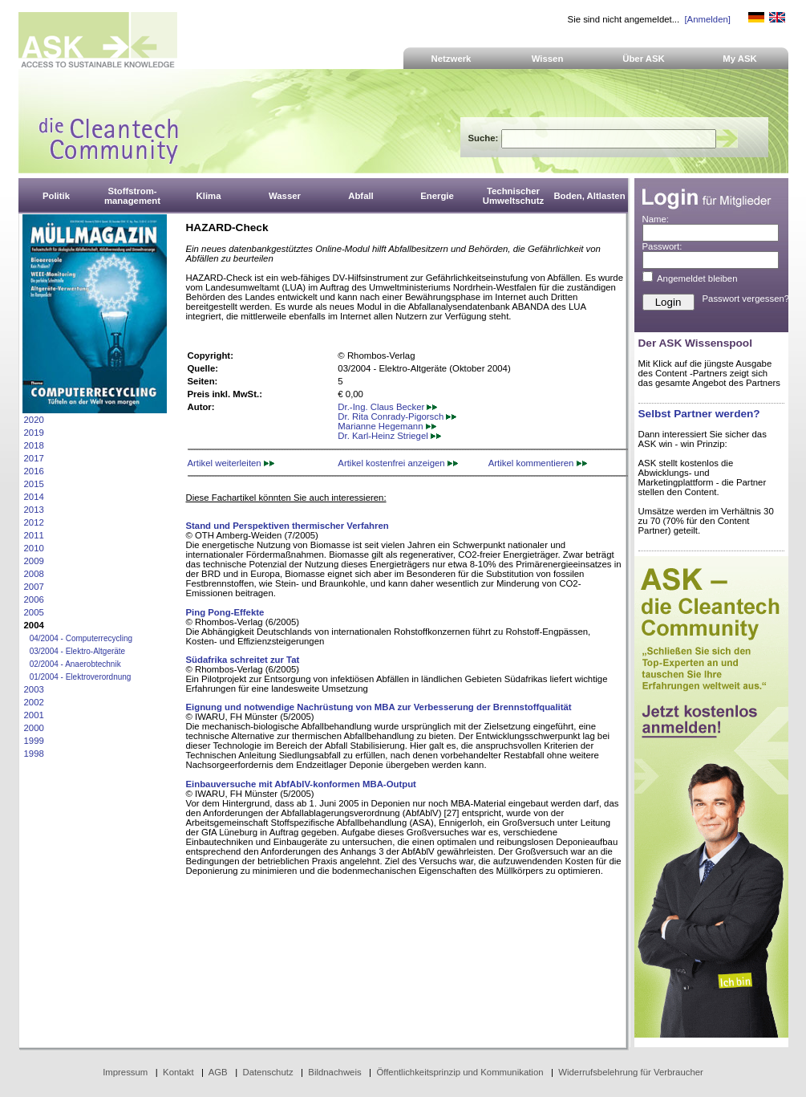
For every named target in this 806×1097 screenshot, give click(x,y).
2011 (34, 535)
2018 (34, 445)
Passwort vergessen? (746, 298)
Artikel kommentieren (537, 463)
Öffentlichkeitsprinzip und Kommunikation (459, 1072)
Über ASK (643, 58)
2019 (34, 432)
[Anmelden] (707, 19)
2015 (34, 484)
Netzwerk (451, 58)
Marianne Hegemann (386, 426)
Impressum (125, 1072)
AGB (218, 1072)
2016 (34, 471)
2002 (34, 702)
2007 (34, 586)
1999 (34, 741)
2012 (34, 522)
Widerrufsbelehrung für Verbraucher (630, 1072)
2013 (34, 509)
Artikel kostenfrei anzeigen (397, 463)
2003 (34, 689)
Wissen (548, 58)
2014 (34, 497)
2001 (34, 715)
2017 (34, 458)
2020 (34, 420)
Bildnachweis (334, 1072)
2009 (34, 561)
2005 (34, 612)
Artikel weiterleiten (231, 463)
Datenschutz (267, 1072)
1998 (34, 753)
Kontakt (178, 1072)
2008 (34, 574)
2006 (34, 599)
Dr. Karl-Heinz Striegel (389, 436)
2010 (34, 548)
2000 (34, 728)
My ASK (740, 58)
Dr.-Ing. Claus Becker (387, 407)
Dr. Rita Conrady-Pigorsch (397, 416)
